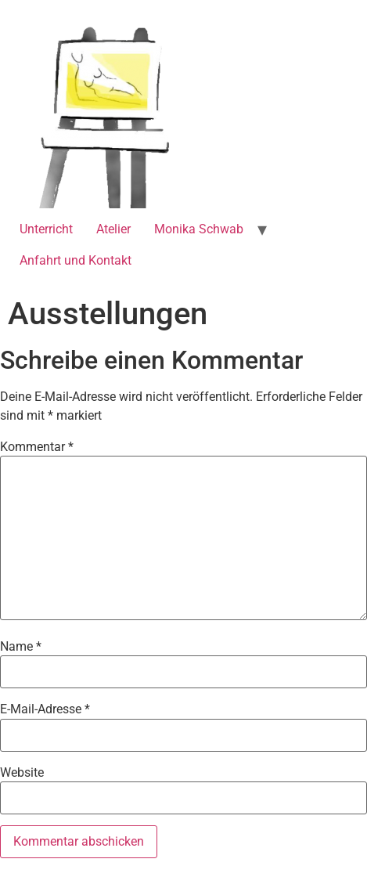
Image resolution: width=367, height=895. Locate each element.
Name (20, 647)
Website (22, 773)
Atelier (113, 229)
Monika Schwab (198, 229)
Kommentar (37, 447)
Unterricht (46, 229)
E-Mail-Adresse (45, 709)
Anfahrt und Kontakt (75, 260)
